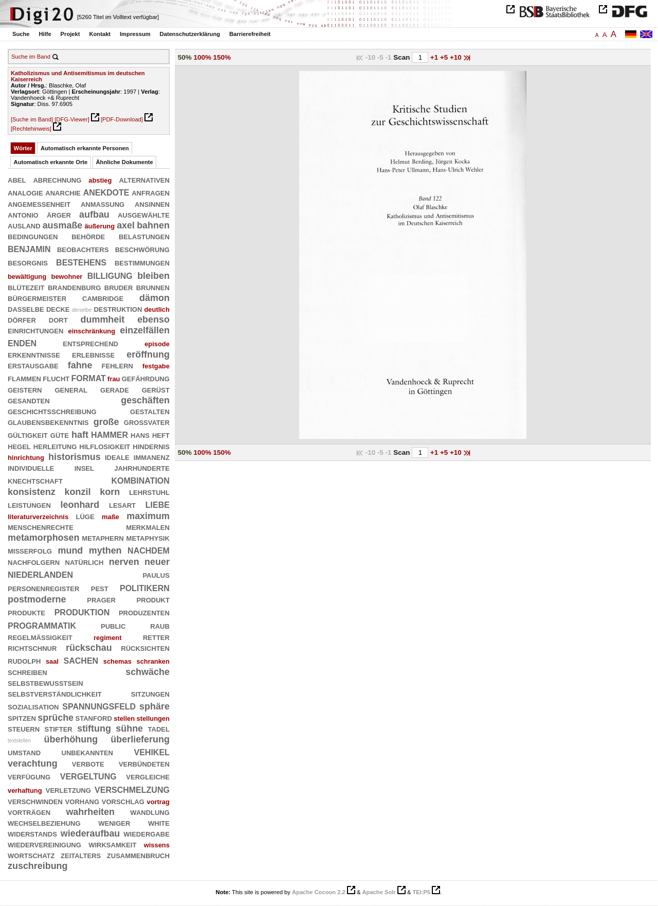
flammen (24, 378)
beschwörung (142, 249)
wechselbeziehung (44, 823)
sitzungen (150, 693)
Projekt (70, 34)
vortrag (158, 802)
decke (58, 309)
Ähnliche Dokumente (124, 162)
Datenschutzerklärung (190, 34)
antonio (23, 214)
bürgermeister (37, 298)
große (106, 422)
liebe (157, 504)
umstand (24, 752)
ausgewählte (144, 214)
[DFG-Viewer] (71, 119)
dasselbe (26, 309)
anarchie (63, 192)
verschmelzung (132, 789)
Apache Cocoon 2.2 (318, 892)
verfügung (29, 776)
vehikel (152, 751)
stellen (124, 718)
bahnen (153, 225)
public (113, 625)
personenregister (43, 588)
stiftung (94, 728)
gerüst (156, 389)
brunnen (153, 287)
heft (161, 435)
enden (22, 342)
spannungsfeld (99, 705)
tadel (159, 728)
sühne (129, 728)
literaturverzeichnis (38, 517)
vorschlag (123, 801)
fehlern (117, 365)
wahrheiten (90, 812)
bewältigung (27, 276)
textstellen (19, 740)
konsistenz (32, 492)
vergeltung (88, 775)
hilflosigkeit (104, 446)
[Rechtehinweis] (31, 129)
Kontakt (100, 34)
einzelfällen (145, 330)
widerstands (32, 833)
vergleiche (148, 776)
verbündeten (144, 763)
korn (110, 492)
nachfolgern (34, 562)
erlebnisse (93, 354)
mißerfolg (30, 550)
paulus (155, 575)
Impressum (135, 34)
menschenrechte (41, 527)
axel (126, 225)
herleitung (55, 446)
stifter (58, 728)
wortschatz (31, 855)
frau (113, 379)
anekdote (106, 191)
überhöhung (71, 739)
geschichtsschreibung (52, 411)
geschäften (145, 400)
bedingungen (33, 236)
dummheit (103, 319)
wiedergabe (146, 833)
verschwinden (35, 801)
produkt (153, 599)
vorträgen (29, 812)
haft (79, 435)
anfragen (151, 192)
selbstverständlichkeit (55, 693)
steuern (24, 728)
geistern (25, 389)
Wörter (23, 148)
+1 (435, 57)
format (88, 377)
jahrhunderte (142, 468)
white (159, 823)
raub (160, 625)
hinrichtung (26, 457)
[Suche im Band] (32, 119)
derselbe (82, 310)
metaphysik (148, 537)
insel (84, 468)
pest (99, 588)
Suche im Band (30, 57)
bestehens (81, 261)
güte (59, 435)
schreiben (27, 672)
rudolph (24, 660)
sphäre (154, 706)
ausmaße (63, 225)
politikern (145, 587)
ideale (117, 457)
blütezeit (26, 287)
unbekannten (87, 752)
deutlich (157, 309)
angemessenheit (39, 204)
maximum (148, 516)
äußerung (99, 226)
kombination (140, 479)
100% (202, 57)
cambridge (102, 298)
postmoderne (37, 599)
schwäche (147, 672)
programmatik (42, 624)
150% (222, 57)
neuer (157, 562)
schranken (152, 661)
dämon (154, 298)
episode (157, 344)
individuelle (31, 468)
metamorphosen (43, 537)
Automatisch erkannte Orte (51, 162)
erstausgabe (33, 365)
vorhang (82, 801)
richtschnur (32, 648)
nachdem (148, 549)
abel (17, 179)
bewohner (67, 276)
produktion (82, 611)
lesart (122, 505)
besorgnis (28, 262)
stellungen (153, 718)
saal (52, 661)
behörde (88, 236)
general (70, 389)
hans (140, 435)
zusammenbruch (138, 855)
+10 (457, 57)
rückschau (89, 648)
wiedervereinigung (44, 844)
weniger (114, 823)
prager (101, 599)
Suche (21, 34)
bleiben (153, 276)
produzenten (144, 612)
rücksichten (145, 648)
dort (58, 319)
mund (70, 550)
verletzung (68, 790)
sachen (81, 659)
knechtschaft (35, 480)
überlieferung (140, 739)
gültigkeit (28, 435)
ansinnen (152, 204)
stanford (94, 718)
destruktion (118, 309)
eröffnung (148, 354)
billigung (110, 275)
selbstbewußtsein (45, 683)
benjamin (29, 248)
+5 (445, 57)
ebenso (153, 319)
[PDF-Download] (122, 119)
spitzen (22, 718)
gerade (114, 389)
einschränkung (92, 331)
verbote (88, 763)
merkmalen (148, 527)
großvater (147, 422)
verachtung (33, 763)
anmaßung (102, 204)
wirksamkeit (112, 844)
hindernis (151, 446)
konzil (78, 492)
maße (110, 517)
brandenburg (74, 287)
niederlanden (40, 573)
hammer (109, 434)
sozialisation (33, 706)
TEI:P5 (421, 892)
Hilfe (45, 34)
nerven (124, 562)
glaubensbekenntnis (48, 422)
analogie (25, 192)
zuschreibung (38, 866)
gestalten (150, 411)
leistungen (29, 505)
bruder (118, 287)
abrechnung (57, 179)
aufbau (94, 214)
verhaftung (25, 790)
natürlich (84, 562)
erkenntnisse (34, 354)
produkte (26, 612)
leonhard (80, 505)
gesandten (29, 400)
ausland (24, 225)
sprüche (56, 718)
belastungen (144, 236)
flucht (56, 378)
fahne (80, 365)
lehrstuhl (149, 492)
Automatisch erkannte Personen (85, 148)
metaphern (102, 537)
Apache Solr (379, 892)
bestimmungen (142, 262)
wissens (157, 845)
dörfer (22, 319)
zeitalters (81, 855)
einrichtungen (35, 330)
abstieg (100, 180)
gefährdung (146, 378)
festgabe (156, 366)
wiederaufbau (90, 833)
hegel (19, 446)
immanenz (152, 457)
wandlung (150, 812)
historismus (74, 457)
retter (156, 637)
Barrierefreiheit (249, 34)
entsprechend (90, 343)
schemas (117, 661)
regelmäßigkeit (40, 637)
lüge (85, 516)
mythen (105, 550)
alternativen (144, 179)
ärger (59, 214)
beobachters (82, 249)
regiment (107, 638)
